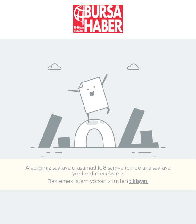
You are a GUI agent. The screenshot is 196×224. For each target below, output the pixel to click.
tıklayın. (138, 181)
